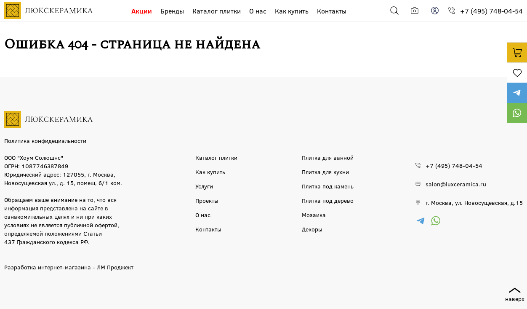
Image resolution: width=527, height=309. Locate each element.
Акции (141, 10)
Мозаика (314, 214)
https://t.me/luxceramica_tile (517, 93)
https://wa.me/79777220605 (517, 113)
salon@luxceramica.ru (456, 184)
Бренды (172, 10)
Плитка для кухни (325, 171)
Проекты (206, 200)
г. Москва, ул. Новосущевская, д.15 (474, 202)
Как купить (292, 10)
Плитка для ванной (328, 157)
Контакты (331, 10)
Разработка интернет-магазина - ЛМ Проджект (68, 267)
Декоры (312, 229)
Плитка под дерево (328, 200)
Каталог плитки (216, 10)
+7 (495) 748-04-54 (491, 10)
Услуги (204, 186)
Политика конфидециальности (45, 140)
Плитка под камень (328, 186)
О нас (257, 10)
